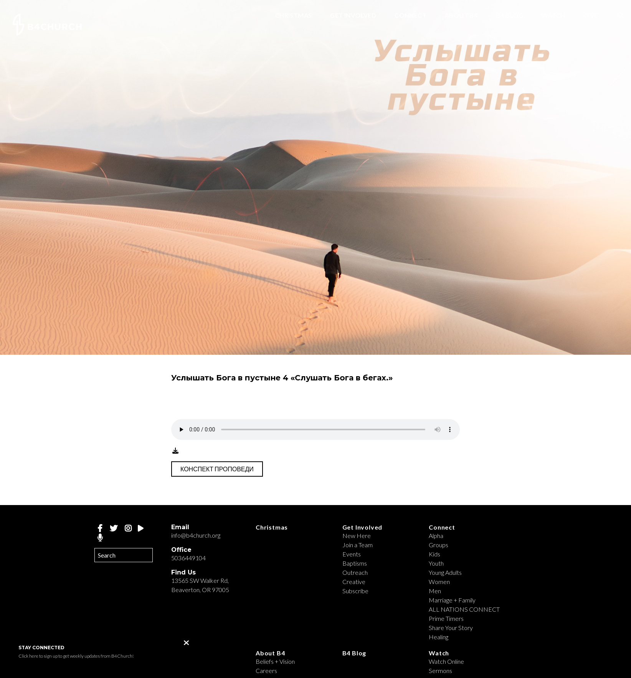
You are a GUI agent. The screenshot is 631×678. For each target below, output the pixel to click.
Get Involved (353, 15)
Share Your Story (451, 627)
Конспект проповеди (217, 468)
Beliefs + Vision (275, 661)
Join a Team (357, 544)
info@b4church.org (195, 535)
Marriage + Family (452, 600)
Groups (438, 544)
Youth (436, 563)
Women (439, 581)
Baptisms (354, 563)
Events (351, 554)
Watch (553, 15)
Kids (434, 554)
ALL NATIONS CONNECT (464, 609)
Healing (438, 636)
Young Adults (445, 572)
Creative (353, 581)
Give (590, 15)
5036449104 (188, 557)
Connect (410, 15)
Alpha (436, 535)
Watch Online (446, 661)
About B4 (461, 15)
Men (435, 590)
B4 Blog (509, 15)
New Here (356, 535)
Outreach (355, 572)
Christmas (293, 15)
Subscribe (355, 590)
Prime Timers (446, 618)
